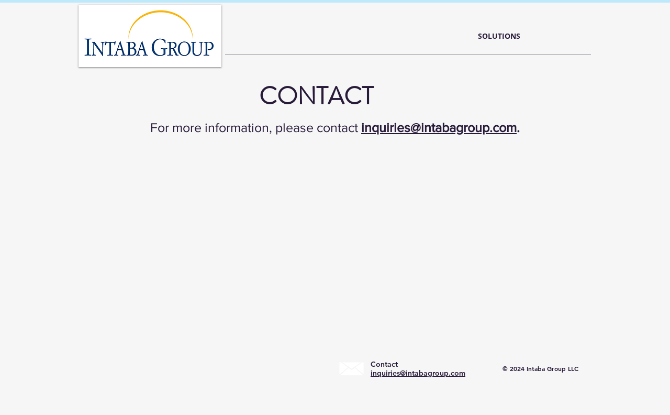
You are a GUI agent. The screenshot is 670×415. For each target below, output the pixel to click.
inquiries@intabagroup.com (439, 127)
